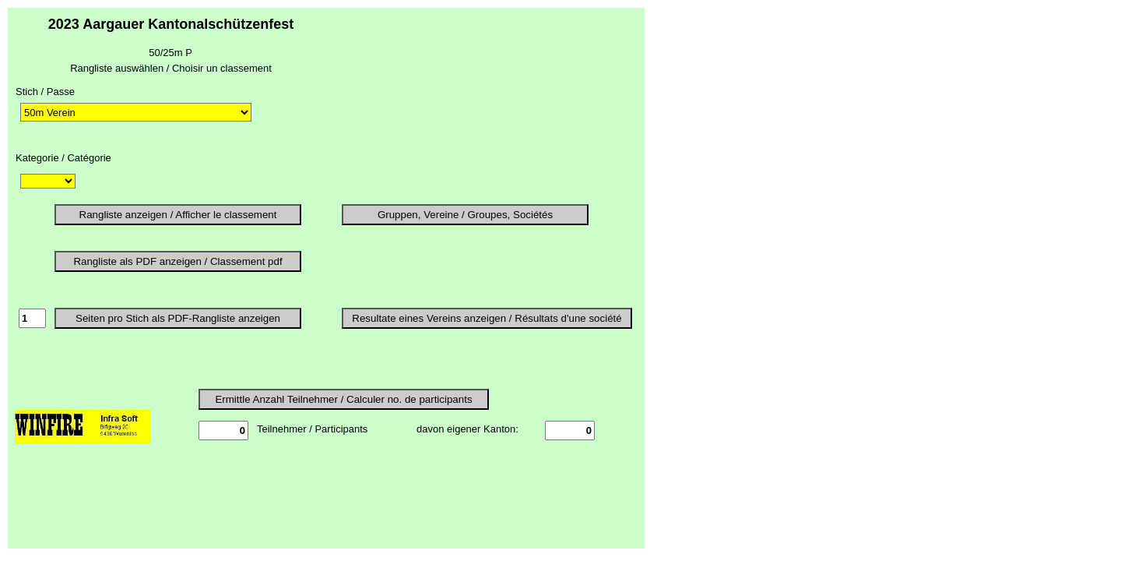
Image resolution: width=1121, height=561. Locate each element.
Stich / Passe (45, 91)
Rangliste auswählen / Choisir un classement (171, 68)
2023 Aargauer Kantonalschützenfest (170, 24)
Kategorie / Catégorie (63, 158)
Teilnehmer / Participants (312, 429)
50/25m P (170, 52)
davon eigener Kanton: (467, 429)
